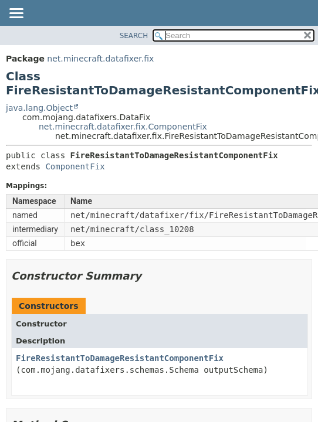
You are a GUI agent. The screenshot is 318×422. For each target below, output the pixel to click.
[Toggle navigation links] (16, 14)
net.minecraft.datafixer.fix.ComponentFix (123, 126)
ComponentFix (74, 166)
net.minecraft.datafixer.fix (100, 58)
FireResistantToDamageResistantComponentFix (120, 358)
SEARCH (134, 36)
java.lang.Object (39, 108)
